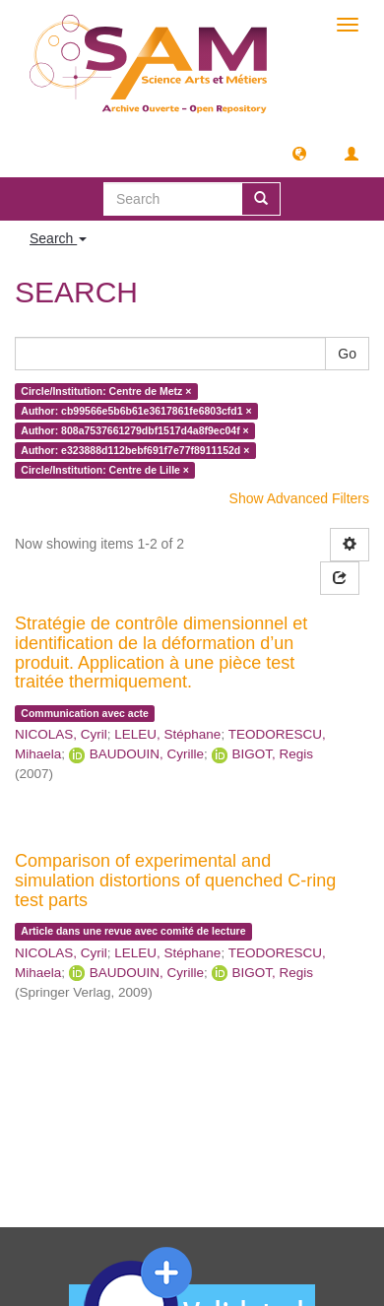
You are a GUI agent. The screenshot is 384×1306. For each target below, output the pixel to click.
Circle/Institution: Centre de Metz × (106, 391)
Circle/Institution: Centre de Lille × (105, 470)
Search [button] (58, 238)
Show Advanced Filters (299, 498)
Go (347, 353)
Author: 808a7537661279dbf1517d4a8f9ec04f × (134, 430)
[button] (299, 152)
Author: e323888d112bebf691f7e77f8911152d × (135, 450)
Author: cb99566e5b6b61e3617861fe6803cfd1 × (136, 411)
